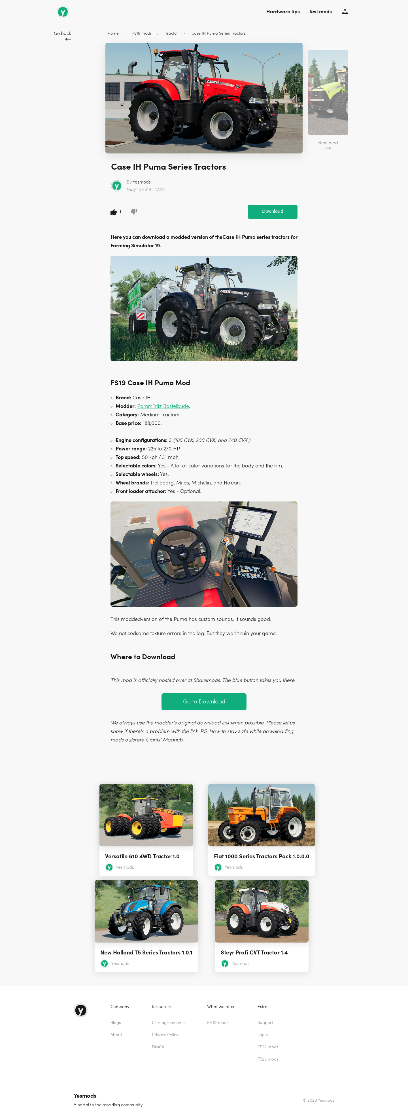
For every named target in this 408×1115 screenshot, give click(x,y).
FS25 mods (268, 1059)
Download (272, 211)
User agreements (168, 1022)
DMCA (158, 1047)
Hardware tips (283, 12)
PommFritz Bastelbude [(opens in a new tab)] (163, 406)
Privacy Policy (165, 1034)
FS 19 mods (217, 1022)
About (116, 1034)
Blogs (115, 1022)
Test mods (320, 12)
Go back (62, 33)
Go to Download (204, 701)
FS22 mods (268, 1047)
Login (263, 1034)
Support (265, 1022)
